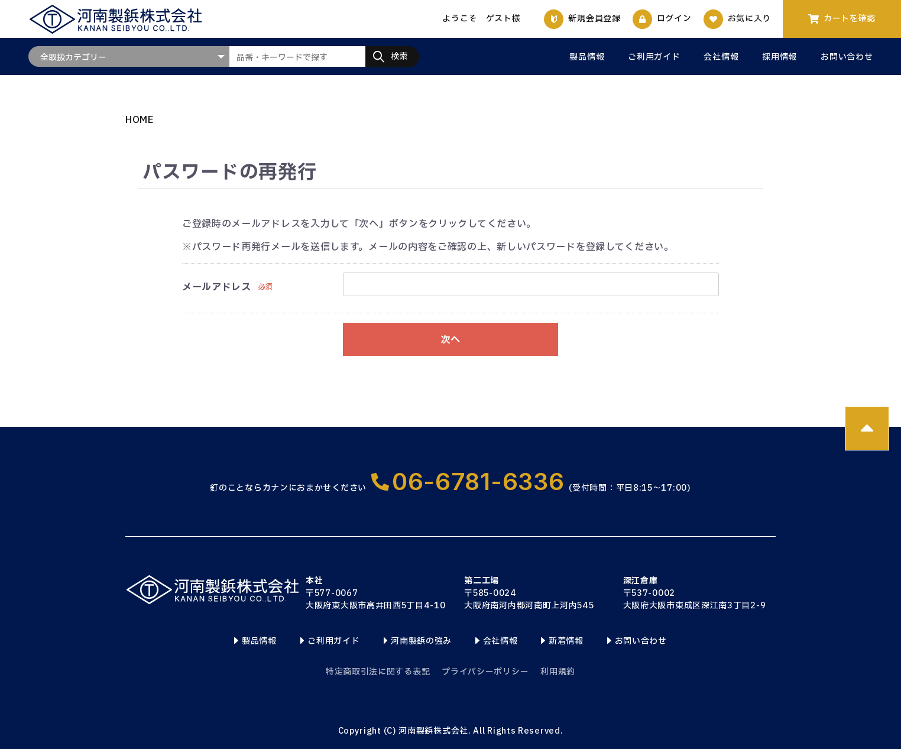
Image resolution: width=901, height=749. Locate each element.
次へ (450, 340)
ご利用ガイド (654, 57)
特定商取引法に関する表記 (378, 672)
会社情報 (721, 57)
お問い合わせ (847, 57)
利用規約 (557, 672)
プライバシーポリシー (485, 672)
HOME (139, 120)
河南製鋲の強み (421, 641)
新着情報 (566, 641)
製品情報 (586, 57)
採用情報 (779, 57)
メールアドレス (216, 287)
